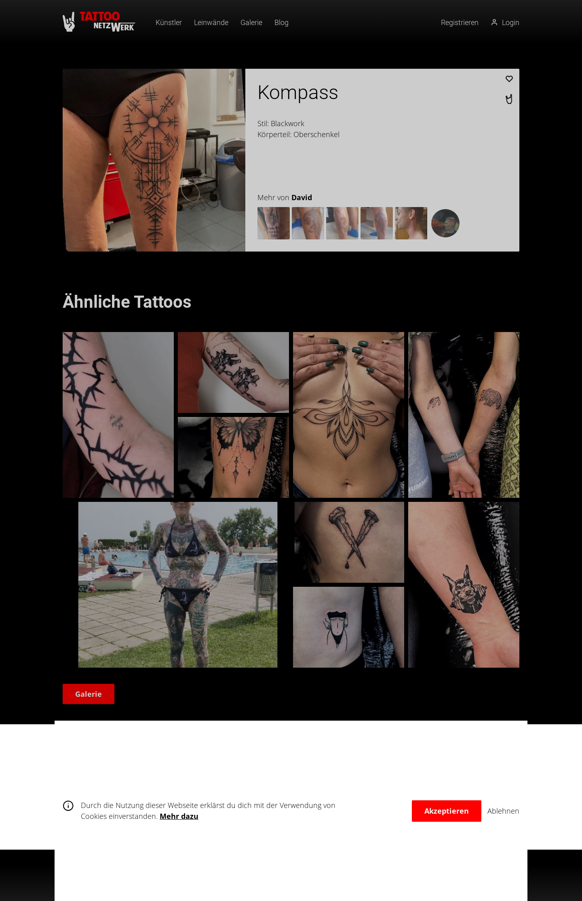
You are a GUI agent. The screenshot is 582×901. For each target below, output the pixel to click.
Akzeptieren (446, 811)
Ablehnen (503, 811)
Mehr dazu (179, 816)
